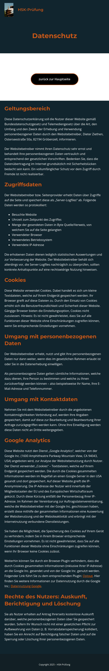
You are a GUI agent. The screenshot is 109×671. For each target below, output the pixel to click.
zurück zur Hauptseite (54, 79)
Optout (88, 576)
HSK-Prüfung (30, 9)
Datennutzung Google (26, 586)
